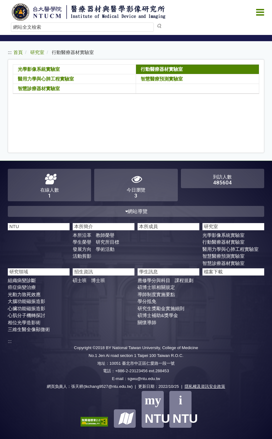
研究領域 (18, 271)
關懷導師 (147, 322)
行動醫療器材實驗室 (162, 69)
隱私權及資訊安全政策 (205, 386)
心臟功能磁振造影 (26, 308)
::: (10, 52)
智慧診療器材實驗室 (39, 88)
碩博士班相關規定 (156, 287)
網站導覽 (136, 211)
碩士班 (80, 280)
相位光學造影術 (24, 322)
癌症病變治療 (22, 287)
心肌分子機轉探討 (26, 315)
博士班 (98, 280)
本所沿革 (82, 235)
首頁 (18, 52)
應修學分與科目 (154, 280)
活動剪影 (82, 256)
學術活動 (105, 249)
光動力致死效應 (24, 294)
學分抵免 (147, 301)
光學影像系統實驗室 (39, 69)
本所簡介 (83, 226)
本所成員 (148, 226)
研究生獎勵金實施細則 (161, 308)
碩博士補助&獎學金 (158, 315)
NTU (14, 226)
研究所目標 (107, 242)
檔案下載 (213, 271)
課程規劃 (184, 280)
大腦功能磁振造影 (26, 301)
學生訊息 (148, 271)
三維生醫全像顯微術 (29, 329)
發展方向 (82, 249)
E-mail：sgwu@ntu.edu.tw (136, 378)
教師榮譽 (105, 235)
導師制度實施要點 (156, 294)
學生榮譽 (82, 242)
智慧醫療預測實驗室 (162, 78)
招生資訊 (83, 271)
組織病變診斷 (22, 280)
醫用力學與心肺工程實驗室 (46, 78)
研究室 (37, 52)
